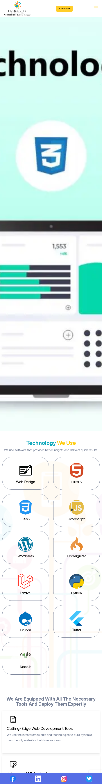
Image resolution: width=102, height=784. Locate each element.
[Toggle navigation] (97, 8)
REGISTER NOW (64, 9)
